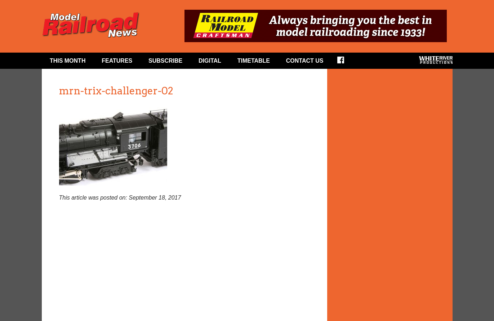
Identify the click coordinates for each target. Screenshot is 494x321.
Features (117, 61)
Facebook (345, 62)
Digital (210, 61)
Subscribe (165, 61)
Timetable (253, 61)
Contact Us (305, 61)
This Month (68, 61)
